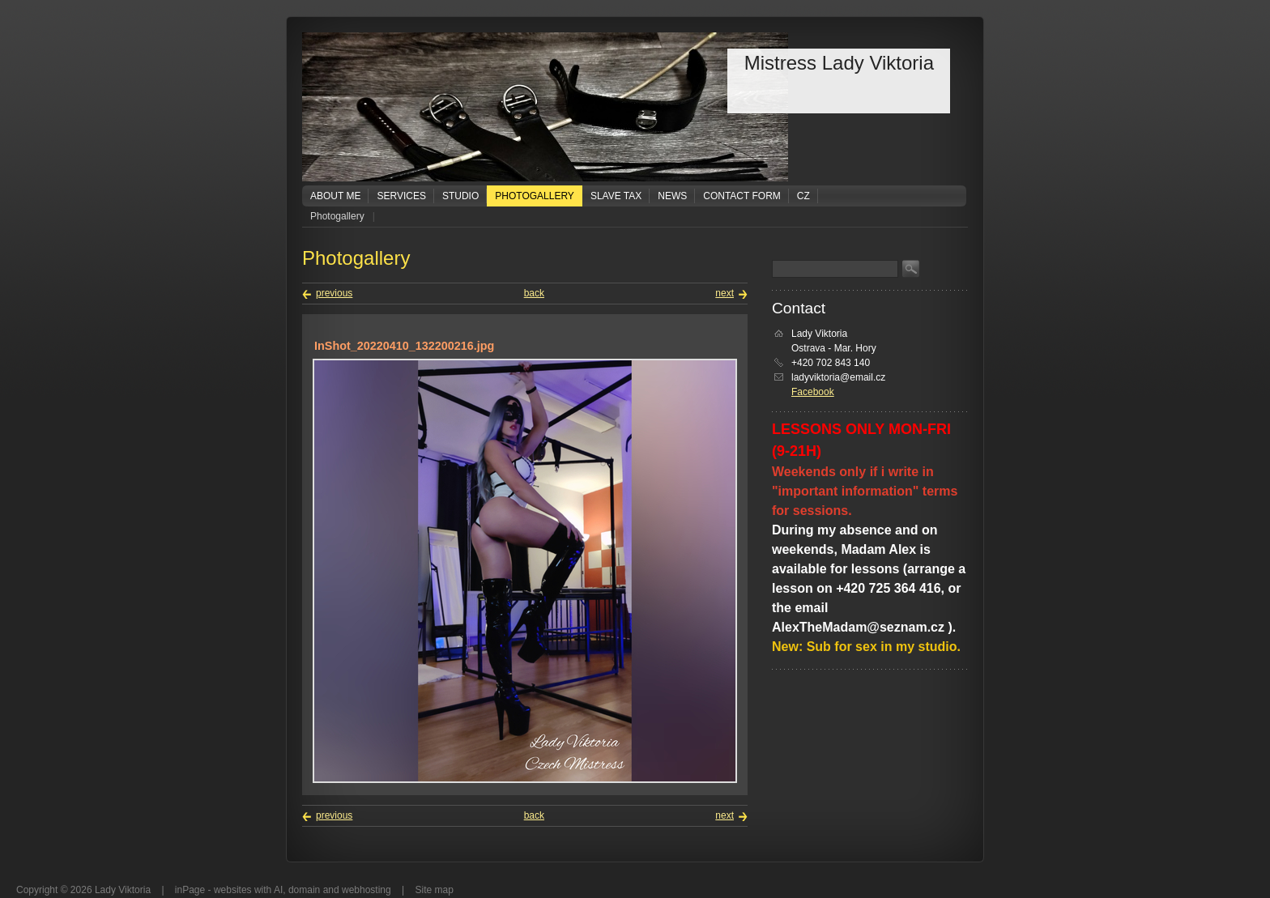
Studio (460, 196)
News (672, 196)
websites (233, 890)
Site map (435, 890)
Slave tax (615, 196)
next (724, 293)
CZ (803, 196)
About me (335, 196)
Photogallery (534, 196)
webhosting (366, 890)
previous (334, 293)
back (534, 293)
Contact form (742, 196)
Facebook (812, 392)
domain (304, 890)
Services (401, 196)
